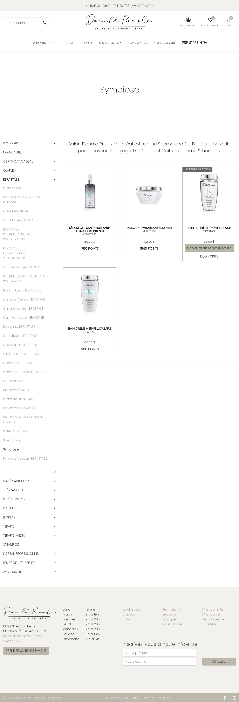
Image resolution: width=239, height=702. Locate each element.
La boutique (43, 42)
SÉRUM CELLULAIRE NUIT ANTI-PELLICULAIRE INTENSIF (89, 229)
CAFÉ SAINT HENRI (16, 481)
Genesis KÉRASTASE (18, 362)
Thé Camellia (13, 490)
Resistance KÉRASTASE (20, 408)
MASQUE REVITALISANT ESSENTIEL (149, 228)
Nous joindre (164, 42)
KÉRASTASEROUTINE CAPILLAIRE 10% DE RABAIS (17, 234)
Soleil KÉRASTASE (15, 431)
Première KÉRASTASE (19, 399)
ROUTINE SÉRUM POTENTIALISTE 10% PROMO (25, 279)
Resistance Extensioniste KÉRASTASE (23, 420)
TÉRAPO (9, 526)
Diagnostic (137, 42)
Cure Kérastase (15, 211)
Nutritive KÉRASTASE (18, 390)
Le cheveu (131, 609)
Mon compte (213, 609)
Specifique (12, 440)
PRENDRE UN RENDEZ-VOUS (26, 650)
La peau (129, 614)
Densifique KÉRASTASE (20, 335)
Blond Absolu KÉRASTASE (22, 290)
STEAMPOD (11, 544)
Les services (110, 42)
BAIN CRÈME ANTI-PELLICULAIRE (89, 328)
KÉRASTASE (89, 234)
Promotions (13, 143)
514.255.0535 (13, 641)
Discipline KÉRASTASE (19, 326)
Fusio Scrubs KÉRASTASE (21, 353)
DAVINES (9, 508)
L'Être (127, 619)
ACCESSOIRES (14, 572)
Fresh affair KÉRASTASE (21, 344)
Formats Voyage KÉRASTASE (25, 458)
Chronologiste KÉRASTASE (23, 308)
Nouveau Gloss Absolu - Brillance (22, 200)
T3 (4, 472)
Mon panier (211, 614)
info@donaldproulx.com (22, 636)
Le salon (67, 42)
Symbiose (11, 449)
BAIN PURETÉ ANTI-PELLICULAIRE (209, 228)
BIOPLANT (10, 517)
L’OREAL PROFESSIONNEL (21, 554)
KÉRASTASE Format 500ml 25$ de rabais (14, 253)
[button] (55, 143)
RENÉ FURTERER (14, 499)
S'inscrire (209, 624)
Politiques (170, 619)
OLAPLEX (9, 170)
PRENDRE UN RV (194, 42)
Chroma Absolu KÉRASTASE (24, 299)
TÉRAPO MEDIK (14, 535)
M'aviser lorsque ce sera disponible (209, 248)
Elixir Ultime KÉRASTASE (20, 220)
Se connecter (213, 619)
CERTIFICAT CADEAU (18, 161)
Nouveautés (13, 152)
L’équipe (87, 42)
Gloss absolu (13, 381)
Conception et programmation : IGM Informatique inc (137, 698)
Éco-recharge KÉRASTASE (23, 267)
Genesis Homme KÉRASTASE (25, 372)
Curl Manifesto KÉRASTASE (23, 317)
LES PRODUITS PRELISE (19, 563)
